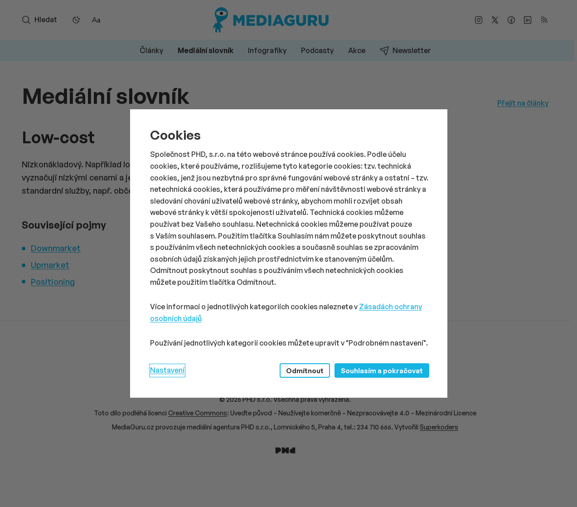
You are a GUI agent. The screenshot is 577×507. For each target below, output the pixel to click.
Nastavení (167, 370)
